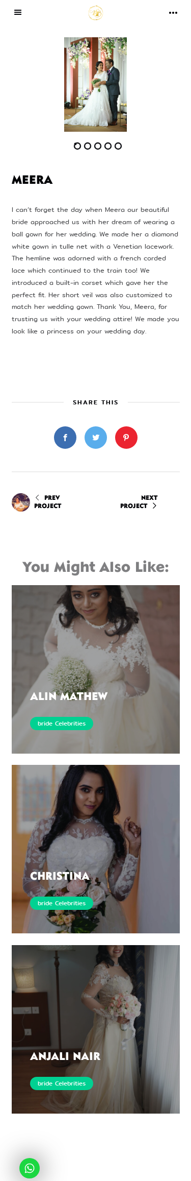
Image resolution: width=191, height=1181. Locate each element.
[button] (54, 84)
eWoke (144, 1170)
